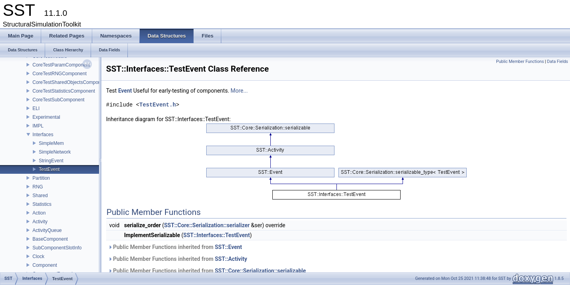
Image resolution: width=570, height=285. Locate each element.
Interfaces (42, 134)
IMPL (38, 126)
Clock (38, 256)
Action (39, 213)
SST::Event (228, 247)
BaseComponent (50, 239)
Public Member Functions (520, 61)
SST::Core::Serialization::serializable (260, 271)
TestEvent (49, 169)
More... (239, 90)
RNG (37, 187)
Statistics (41, 204)
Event (125, 90)
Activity (40, 221)
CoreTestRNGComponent (59, 73)
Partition (41, 178)
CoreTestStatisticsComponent (63, 91)
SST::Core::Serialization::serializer (206, 225)
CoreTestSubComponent (58, 100)
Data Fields (557, 61)
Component (44, 265)
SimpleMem (51, 143)
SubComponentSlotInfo (57, 248)
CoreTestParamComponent (61, 65)
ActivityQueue (47, 230)
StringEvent (51, 160)
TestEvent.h (157, 104)
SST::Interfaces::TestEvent (216, 235)
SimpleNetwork (55, 152)
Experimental (46, 117)
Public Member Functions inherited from (175, 247)
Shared (40, 195)
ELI (36, 108)
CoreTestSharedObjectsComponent (69, 82)
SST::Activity (231, 259)
